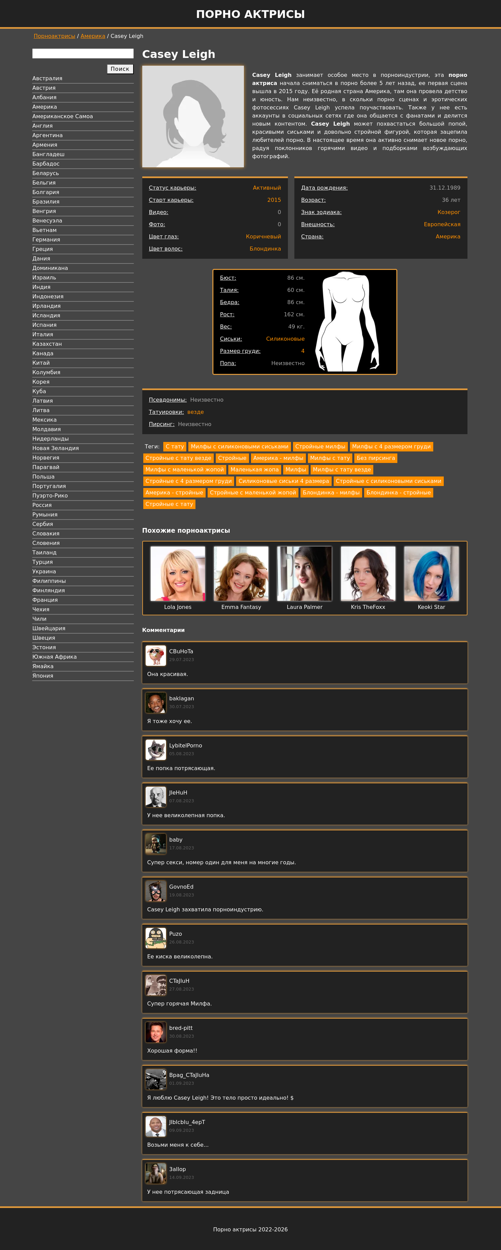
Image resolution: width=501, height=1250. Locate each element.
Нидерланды (51, 439)
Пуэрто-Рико (50, 495)
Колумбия (47, 372)
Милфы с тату (330, 458)
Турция (43, 562)
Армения (45, 145)
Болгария (46, 192)
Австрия (44, 88)
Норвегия (46, 457)
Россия (42, 505)
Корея (41, 382)
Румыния (45, 514)
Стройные (232, 458)
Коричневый (263, 236)
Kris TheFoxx (368, 607)
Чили (40, 619)
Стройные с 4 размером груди (189, 481)
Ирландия (47, 306)
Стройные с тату (169, 504)
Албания (45, 97)
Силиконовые (285, 339)
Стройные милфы (320, 446)
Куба (39, 391)
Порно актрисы (250, 14)
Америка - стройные (174, 492)
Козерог (449, 212)
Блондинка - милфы (331, 492)
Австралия (48, 78)
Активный (267, 188)
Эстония (44, 647)
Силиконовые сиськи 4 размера (283, 481)
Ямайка (43, 666)
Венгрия (44, 211)
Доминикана (50, 268)
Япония (43, 676)
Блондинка (265, 249)
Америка (93, 36)
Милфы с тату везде (342, 469)
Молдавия (47, 429)
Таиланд (45, 552)
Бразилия (46, 201)
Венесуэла (47, 220)
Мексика (45, 420)
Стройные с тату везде (178, 458)
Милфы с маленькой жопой (185, 469)
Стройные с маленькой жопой (253, 492)
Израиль (45, 277)
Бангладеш (49, 154)
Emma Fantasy (241, 607)
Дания (41, 258)
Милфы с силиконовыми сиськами (239, 446)
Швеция (44, 638)
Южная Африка (55, 657)
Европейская (442, 224)
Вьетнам (45, 230)
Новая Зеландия (56, 448)
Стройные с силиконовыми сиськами (388, 481)
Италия (43, 334)
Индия (42, 287)
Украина (44, 571)
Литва (41, 410)
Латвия (43, 401)
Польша (44, 476)
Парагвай (46, 467)
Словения (46, 543)
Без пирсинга (376, 458)
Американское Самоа (63, 116)
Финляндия (49, 590)
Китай (41, 363)
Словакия (46, 533)
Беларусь (46, 173)
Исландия (46, 315)
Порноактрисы (55, 36)
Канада (43, 353)
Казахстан (47, 344)
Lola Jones (178, 607)
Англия (43, 126)
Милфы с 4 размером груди (391, 446)
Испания (45, 325)
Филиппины (49, 581)
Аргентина (48, 135)
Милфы (296, 469)
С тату (175, 446)
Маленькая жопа (255, 469)
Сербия (43, 524)
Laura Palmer (305, 607)
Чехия (41, 609)
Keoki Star (431, 607)
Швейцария (49, 628)
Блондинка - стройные (399, 492)
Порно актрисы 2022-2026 (250, 1229)
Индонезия (48, 296)
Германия (46, 239)
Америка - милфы (278, 458)
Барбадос (46, 164)
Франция (45, 600)
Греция (43, 249)
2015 (274, 200)
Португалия (49, 486)
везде (195, 412)
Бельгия (44, 182)
